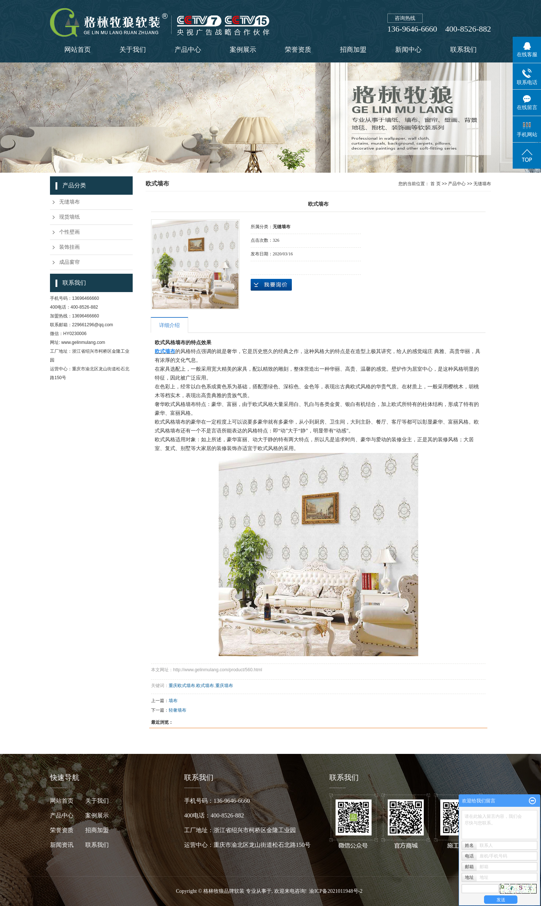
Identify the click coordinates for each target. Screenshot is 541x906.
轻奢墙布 (177, 710)
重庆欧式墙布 (182, 685)
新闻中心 (408, 49)
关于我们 (132, 49)
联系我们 (463, 49)
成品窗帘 (69, 262)
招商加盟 (353, 49)
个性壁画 (69, 232)
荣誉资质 (298, 49)
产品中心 (188, 49)
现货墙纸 (69, 217)
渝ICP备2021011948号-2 (335, 891)
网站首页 (77, 49)
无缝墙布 (69, 202)
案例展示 (243, 49)
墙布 (173, 700)
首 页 (435, 183)
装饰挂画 (69, 247)
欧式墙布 (205, 685)
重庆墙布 (224, 685)
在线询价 (271, 285)
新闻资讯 (67, 845)
